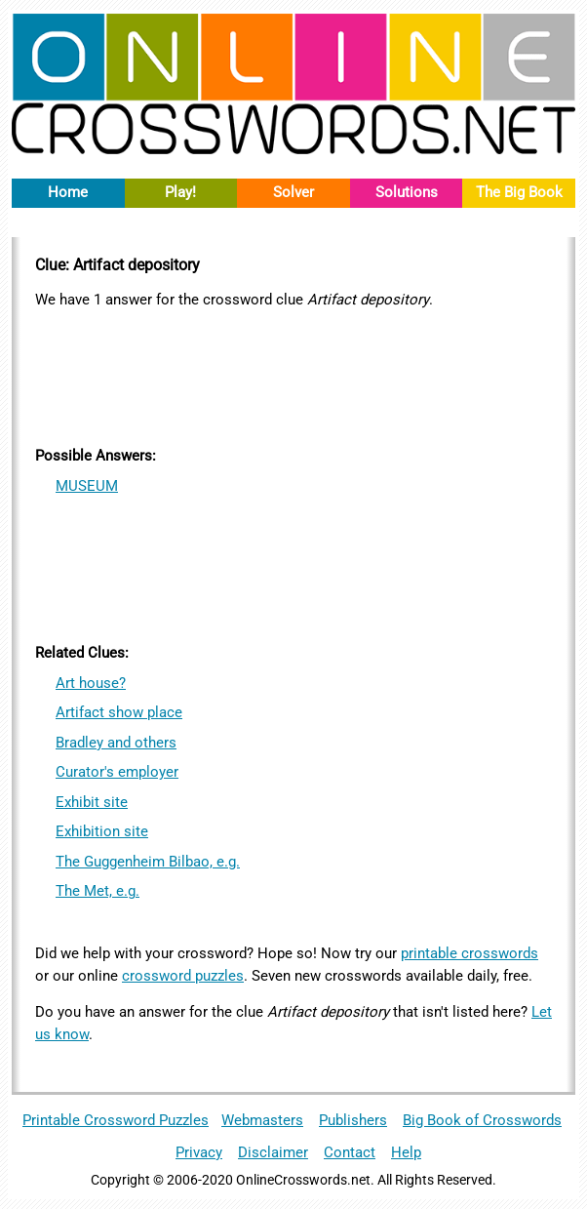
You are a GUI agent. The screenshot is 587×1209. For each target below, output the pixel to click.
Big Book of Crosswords (482, 1120)
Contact (349, 1152)
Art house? (91, 683)
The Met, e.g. (97, 891)
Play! (180, 192)
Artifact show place (119, 712)
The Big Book (519, 192)
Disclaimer (273, 1152)
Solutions (406, 192)
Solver (293, 192)
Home (68, 192)
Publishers (353, 1120)
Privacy (199, 1152)
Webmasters (262, 1120)
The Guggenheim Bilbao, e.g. (148, 861)
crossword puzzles (183, 976)
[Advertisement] (293, 374)
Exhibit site (92, 802)
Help (406, 1152)
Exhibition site (102, 831)
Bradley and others (116, 742)
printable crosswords (469, 953)
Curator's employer (117, 772)
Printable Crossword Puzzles (115, 1120)
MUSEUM (87, 486)
